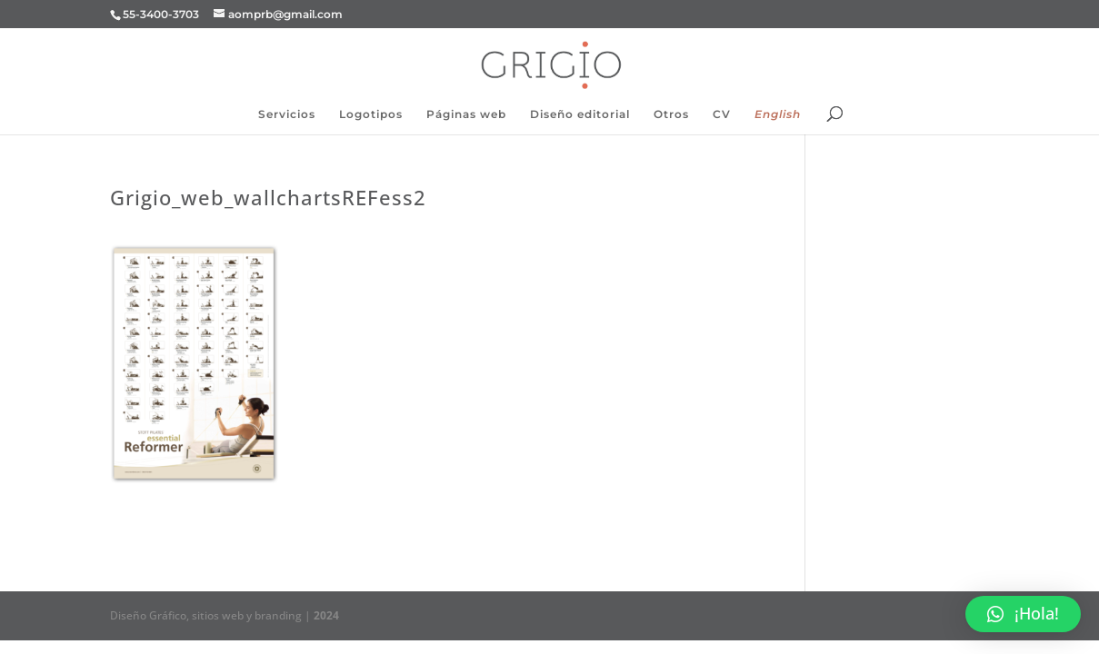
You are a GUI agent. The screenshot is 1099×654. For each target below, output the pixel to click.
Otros (671, 114)
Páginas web (466, 114)
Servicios (286, 114)
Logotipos (371, 114)
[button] (1023, 614)
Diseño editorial (580, 114)
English (777, 114)
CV (722, 114)
